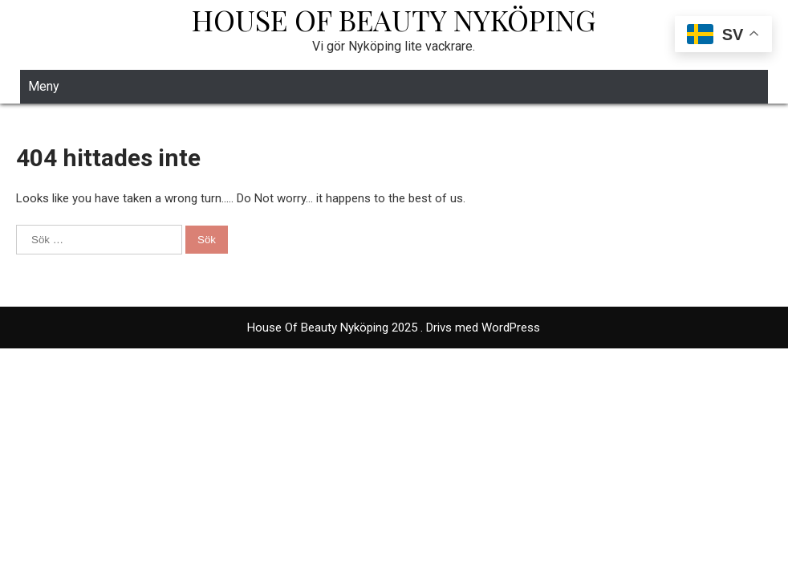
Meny (43, 86)
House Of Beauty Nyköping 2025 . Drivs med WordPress (393, 327)
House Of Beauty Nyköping (393, 19)
